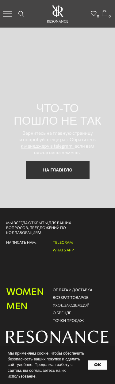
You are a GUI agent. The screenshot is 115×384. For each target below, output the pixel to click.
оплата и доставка (72, 290)
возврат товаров (71, 297)
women (25, 291)
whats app (63, 250)
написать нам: (21, 242)
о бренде (62, 313)
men (17, 305)
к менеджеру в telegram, (48, 146)
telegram (63, 242)
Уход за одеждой (71, 305)
